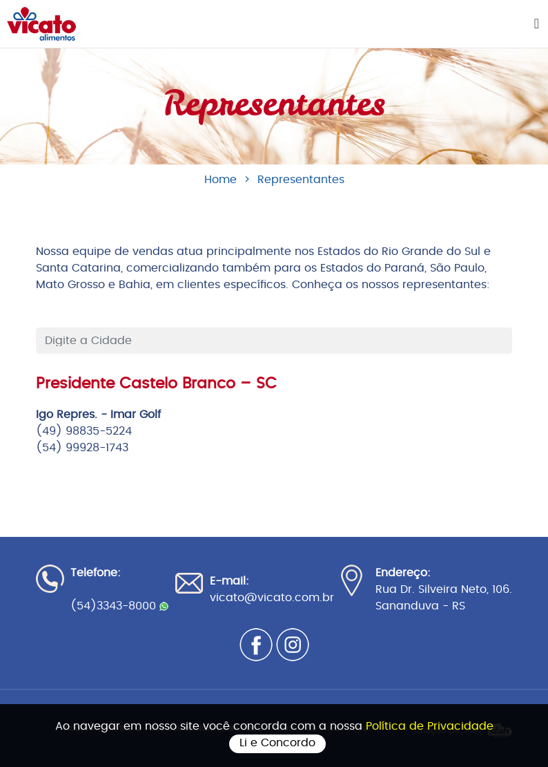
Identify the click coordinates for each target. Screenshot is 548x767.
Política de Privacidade (429, 726)
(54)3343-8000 (119, 606)
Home (220, 179)
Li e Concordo (277, 742)
